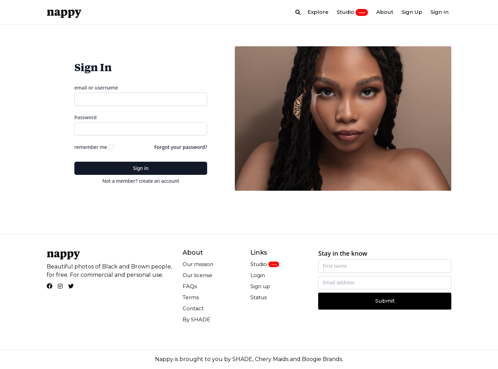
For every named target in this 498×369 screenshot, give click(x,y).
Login (257, 275)
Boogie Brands (322, 359)
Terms (191, 297)
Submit (385, 300)
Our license (197, 275)
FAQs (190, 286)
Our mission (198, 264)
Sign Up (412, 12)
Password (85, 117)
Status (258, 297)
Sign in (140, 168)
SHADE (242, 359)
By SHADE (196, 319)
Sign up (260, 286)
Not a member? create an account (140, 181)
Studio (352, 12)
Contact (193, 308)
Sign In (440, 12)
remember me (90, 147)
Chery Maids (271, 359)
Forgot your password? (180, 147)
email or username (96, 87)
